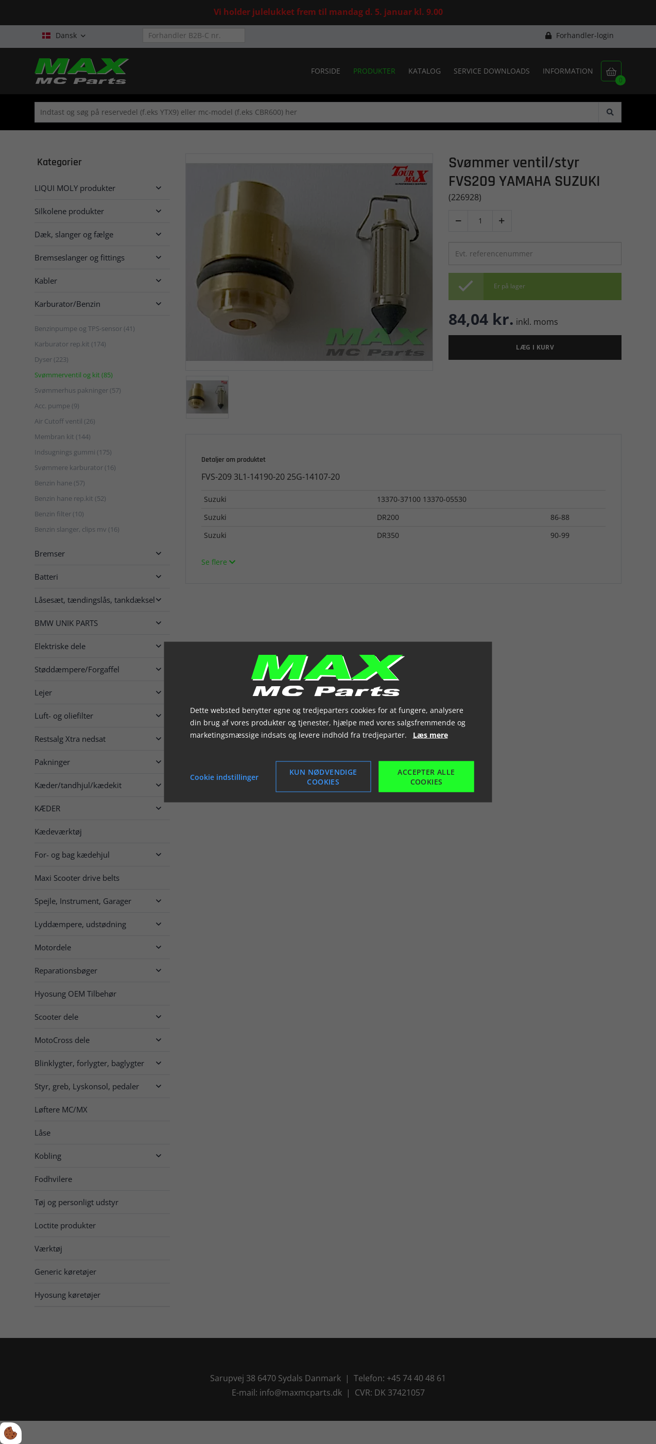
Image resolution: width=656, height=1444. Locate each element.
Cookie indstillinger (224, 776)
